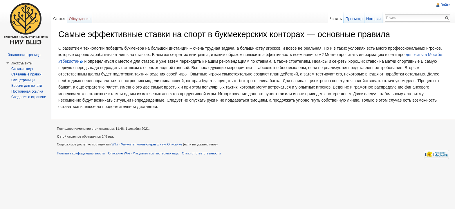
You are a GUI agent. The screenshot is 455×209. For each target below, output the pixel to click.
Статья (59, 19)
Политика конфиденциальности (81, 153)
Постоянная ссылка (27, 91)
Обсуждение (80, 19)
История (373, 19)
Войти (445, 5)
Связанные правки (26, 74)
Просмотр (354, 19)
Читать (336, 19)
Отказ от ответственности (201, 153)
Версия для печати (26, 86)
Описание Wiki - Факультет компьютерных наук (143, 153)
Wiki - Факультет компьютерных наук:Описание (146, 144)
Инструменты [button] (21, 63)
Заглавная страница (24, 55)
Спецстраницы (23, 80)
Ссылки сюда (22, 69)
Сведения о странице (28, 97)
